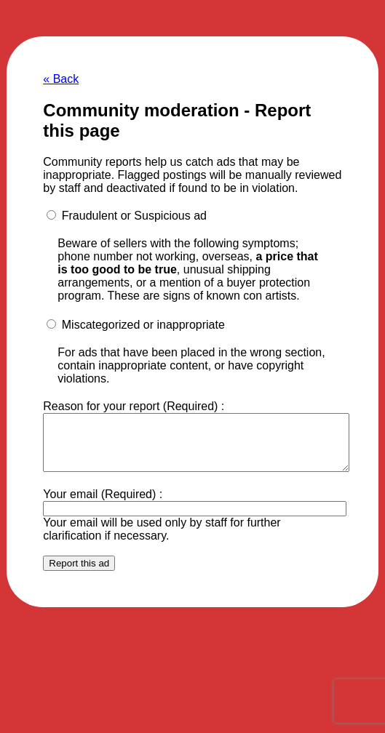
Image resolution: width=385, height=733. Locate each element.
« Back (61, 79)
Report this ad (79, 574)
